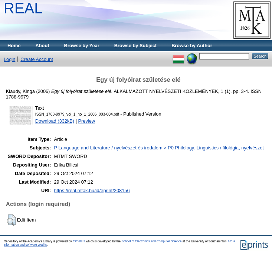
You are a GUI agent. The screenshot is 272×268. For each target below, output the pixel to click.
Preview (86, 121)
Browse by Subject (135, 45)
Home (14, 45)
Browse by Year (81, 45)
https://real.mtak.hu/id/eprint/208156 (92, 190)
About (42, 45)
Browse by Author (191, 45)
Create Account (36, 59)
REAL (23, 8)
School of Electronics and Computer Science (151, 241)
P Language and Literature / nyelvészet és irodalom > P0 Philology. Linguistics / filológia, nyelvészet (158, 148)
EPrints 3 (79, 241)
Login (9, 59)
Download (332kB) (54, 121)
